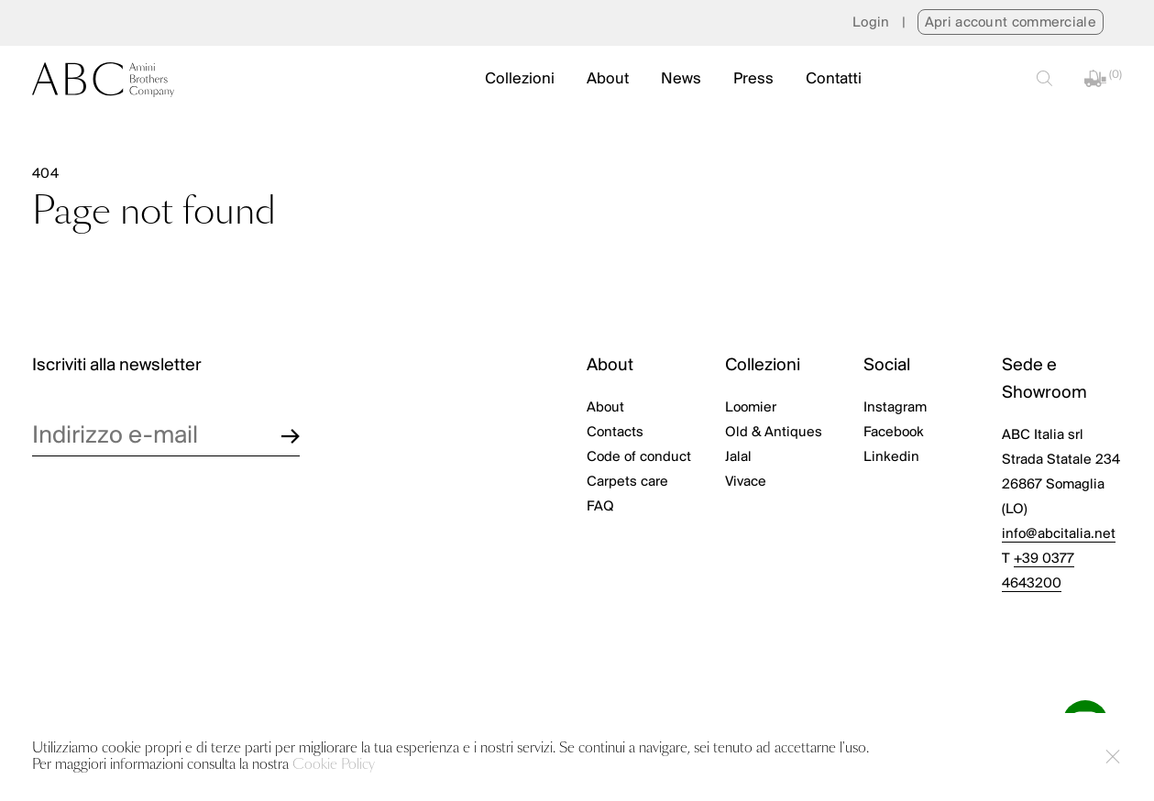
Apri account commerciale (1010, 23)
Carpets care (627, 482)
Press (753, 79)
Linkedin (891, 457)
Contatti (834, 79)
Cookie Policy (333, 765)
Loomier (750, 407)
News (681, 79)
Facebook (893, 432)
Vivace (745, 482)
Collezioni (520, 79)
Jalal (738, 457)
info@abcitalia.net (1059, 534)
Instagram (895, 407)
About (608, 79)
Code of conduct (639, 457)
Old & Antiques (773, 432)
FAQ (600, 506)
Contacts (615, 432)
